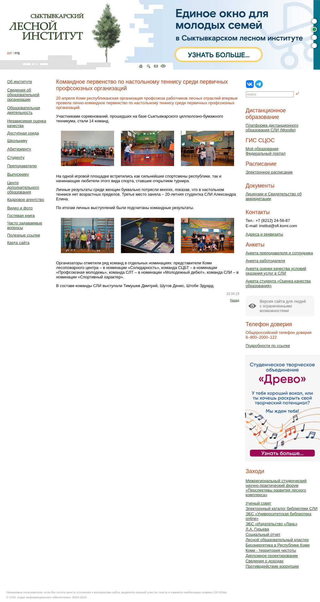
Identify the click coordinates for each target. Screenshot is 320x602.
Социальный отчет (263, 534)
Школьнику (17, 140)
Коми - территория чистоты (271, 550)
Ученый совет (258, 503)
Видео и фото (20, 208)
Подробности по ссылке (268, 345)
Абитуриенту (19, 149)
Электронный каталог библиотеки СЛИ (282, 508)
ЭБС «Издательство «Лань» (272, 523)
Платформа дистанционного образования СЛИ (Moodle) (272, 127)
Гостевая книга (21, 215)
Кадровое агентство (25, 199)
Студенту (15, 157)
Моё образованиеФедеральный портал (266, 151)
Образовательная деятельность (23, 110)
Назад (234, 300)
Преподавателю (22, 166)
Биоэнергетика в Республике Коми (278, 545)
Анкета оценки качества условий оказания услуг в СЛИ (276, 271)
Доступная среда (23, 133)
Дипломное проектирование (272, 555)
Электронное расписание (269, 172)
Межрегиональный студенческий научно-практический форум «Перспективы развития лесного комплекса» (276, 487)
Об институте (19, 81)
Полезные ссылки (23, 235)
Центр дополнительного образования (23, 187)
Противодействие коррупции (272, 566)
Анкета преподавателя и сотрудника (279, 253)
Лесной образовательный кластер (277, 539)
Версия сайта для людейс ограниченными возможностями (283, 306)
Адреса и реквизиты (264, 234)
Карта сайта (18, 242)
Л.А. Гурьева (257, 529)
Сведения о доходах (264, 561)
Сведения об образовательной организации (23, 95)
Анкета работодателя (265, 260)
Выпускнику (18, 174)
